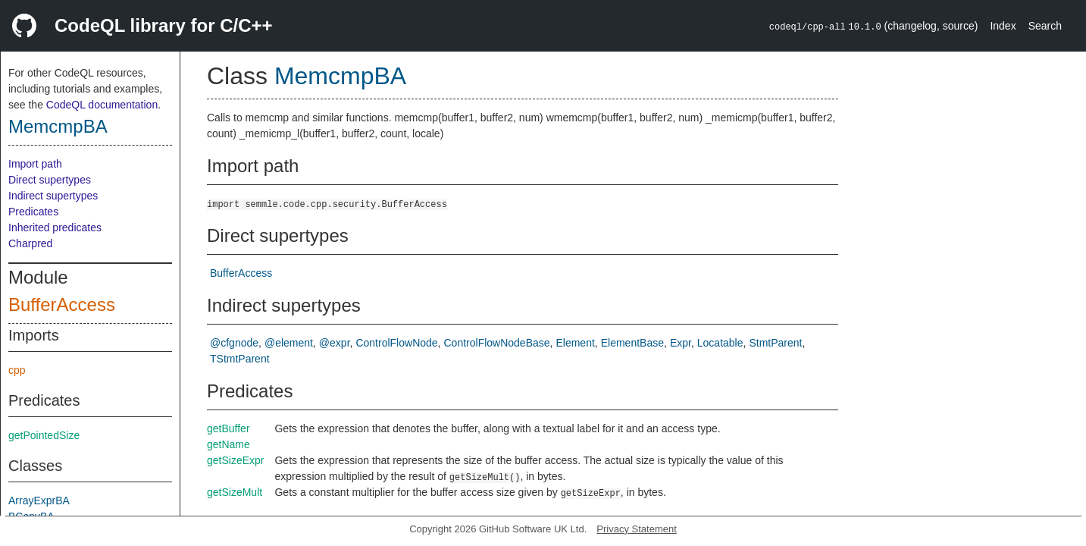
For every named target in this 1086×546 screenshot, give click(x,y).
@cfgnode (234, 343)
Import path (35, 164)
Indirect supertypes (53, 196)
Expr (680, 343)
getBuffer (228, 428)
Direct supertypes (49, 180)
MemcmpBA (58, 126)
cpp (17, 370)
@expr (334, 343)
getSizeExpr (235, 460)
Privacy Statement (636, 529)
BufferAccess (61, 304)
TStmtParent (240, 359)
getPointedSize (44, 435)
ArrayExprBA (39, 500)
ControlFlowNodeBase (497, 343)
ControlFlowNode (396, 343)
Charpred (30, 243)
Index (1003, 26)
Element (575, 343)
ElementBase (632, 343)
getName (228, 444)
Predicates (33, 212)
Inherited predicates (55, 227)
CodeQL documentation (102, 105)
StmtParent (775, 343)
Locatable (720, 343)
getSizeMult (234, 492)
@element (288, 343)
